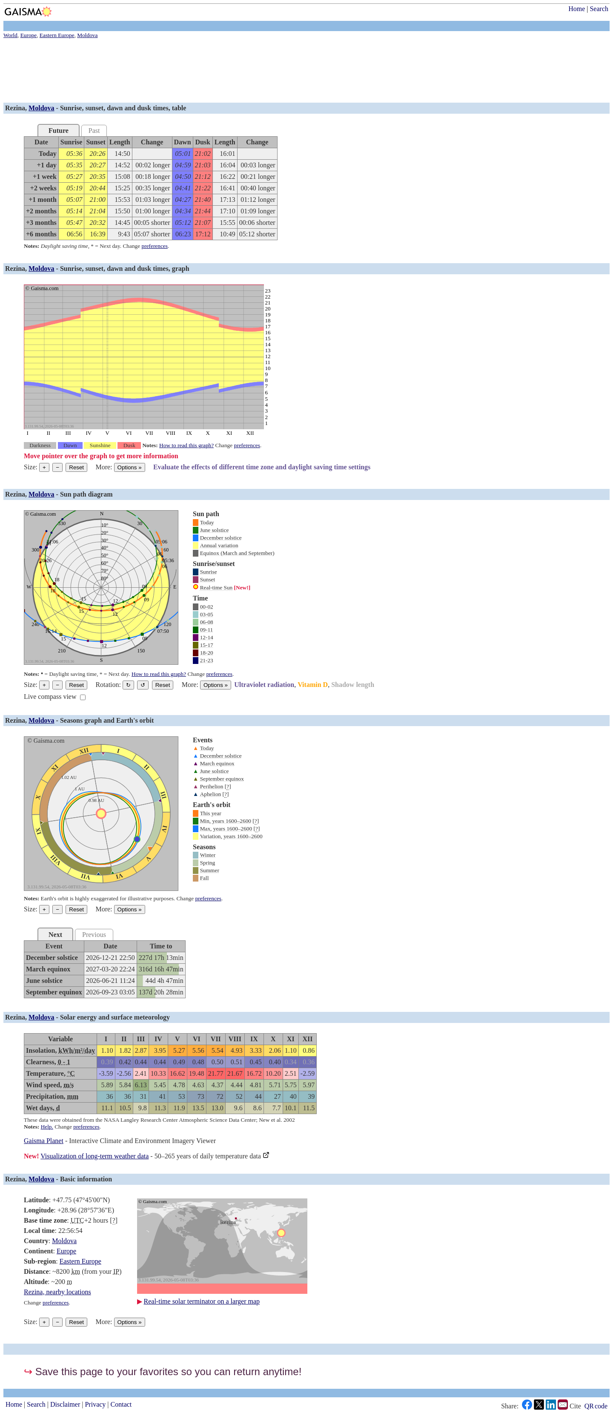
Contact (121, 1404)
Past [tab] (94, 130)
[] (228, 786)
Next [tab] (55, 934)
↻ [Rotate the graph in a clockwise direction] (128, 685)
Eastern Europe (80, 1261)
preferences (155, 246)
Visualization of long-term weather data (94, 1156)
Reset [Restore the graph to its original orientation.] (162, 685)
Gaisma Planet (43, 1140)
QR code (595, 1406)
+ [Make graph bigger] (44, 467)
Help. (47, 1126)
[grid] (151, 188)
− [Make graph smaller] (57, 467)
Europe (66, 1251)
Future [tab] (59, 130)
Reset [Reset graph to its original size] (76, 467)
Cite (575, 1406)
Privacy (95, 1404)
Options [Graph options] (129, 467)
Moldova (41, 108)
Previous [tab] (94, 934)
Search (599, 8)
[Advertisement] (258, 71)
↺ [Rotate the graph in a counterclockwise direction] (142, 685)
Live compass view (50, 696)
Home (576, 8)
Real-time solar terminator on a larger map (202, 1301)
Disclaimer (65, 1404)
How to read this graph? (186, 445)
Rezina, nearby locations (57, 1292)
